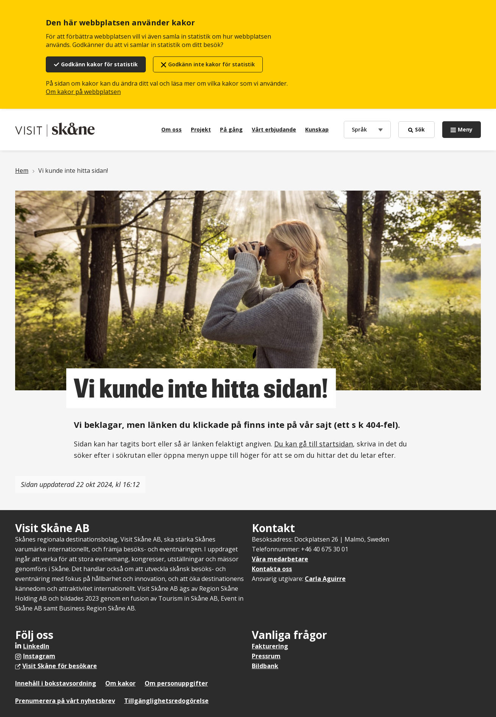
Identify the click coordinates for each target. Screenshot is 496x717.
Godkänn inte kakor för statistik (211, 64)
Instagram (39, 656)
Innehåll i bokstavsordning (55, 683)
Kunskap (317, 129)
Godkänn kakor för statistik (99, 64)
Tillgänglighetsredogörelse (166, 701)
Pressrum (266, 656)
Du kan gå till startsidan (313, 443)
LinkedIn (36, 646)
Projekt (201, 129)
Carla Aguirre (325, 579)
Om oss (171, 129)
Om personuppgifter (176, 683)
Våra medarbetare (280, 559)
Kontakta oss (272, 569)
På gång (231, 129)
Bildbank (265, 666)
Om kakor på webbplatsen (83, 92)
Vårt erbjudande (274, 129)
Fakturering (270, 646)
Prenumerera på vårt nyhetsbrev (65, 701)
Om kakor (120, 683)
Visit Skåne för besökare (59, 666)
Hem (21, 170)
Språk (361, 129)
